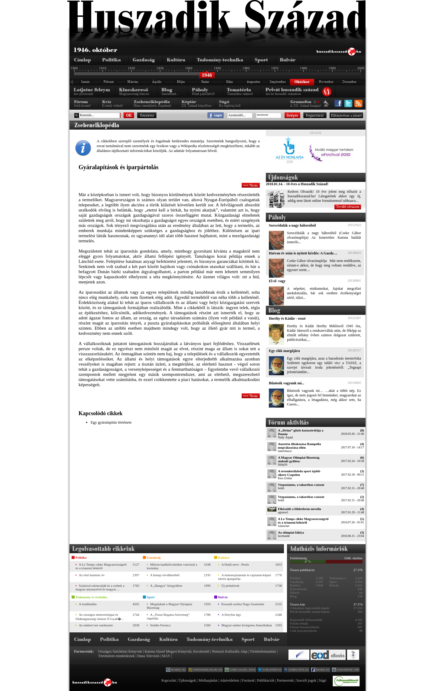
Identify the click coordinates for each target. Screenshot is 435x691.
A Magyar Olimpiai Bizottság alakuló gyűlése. (299, 459)
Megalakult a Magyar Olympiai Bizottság (169, 605)
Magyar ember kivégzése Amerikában (246, 625)
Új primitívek (230, 585)
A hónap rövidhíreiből (164, 575)
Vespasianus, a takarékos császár (301, 484)
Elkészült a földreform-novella (299, 509)
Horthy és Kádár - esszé (287, 318)
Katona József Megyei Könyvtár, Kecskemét (177, 651)
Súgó (322, 680)
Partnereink (285, 680)
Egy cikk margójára (284, 351)
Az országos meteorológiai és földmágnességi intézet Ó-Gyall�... (100, 617)
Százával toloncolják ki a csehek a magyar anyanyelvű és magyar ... (100, 587)
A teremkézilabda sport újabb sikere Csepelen (299, 472)
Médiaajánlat (208, 680)
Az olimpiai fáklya (291, 532)
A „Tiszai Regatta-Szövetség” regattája (168, 616)
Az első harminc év (92, 575)
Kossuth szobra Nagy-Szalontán (242, 604)
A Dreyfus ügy (231, 614)
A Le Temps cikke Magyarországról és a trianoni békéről (303, 520)
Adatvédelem (229, 680)
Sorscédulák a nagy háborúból (292, 225)
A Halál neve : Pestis (235, 564)
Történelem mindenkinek (116, 656)
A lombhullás (88, 604)
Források (248, 680)
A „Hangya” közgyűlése (166, 585)
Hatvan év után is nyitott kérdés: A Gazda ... (303, 253)
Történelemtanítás (263, 651)
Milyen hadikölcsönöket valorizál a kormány (172, 566)
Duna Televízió (148, 656)
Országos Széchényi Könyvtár (120, 651)
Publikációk (265, 680)
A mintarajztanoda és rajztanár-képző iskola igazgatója (244, 576)
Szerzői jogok (306, 680)
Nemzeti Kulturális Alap (229, 651)
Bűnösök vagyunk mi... (286, 383)
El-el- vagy (277, 281)
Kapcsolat (168, 680)
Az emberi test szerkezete (96, 625)
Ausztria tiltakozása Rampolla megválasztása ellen (299, 445)
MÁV (166, 656)
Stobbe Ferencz (160, 625)
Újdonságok (187, 680)
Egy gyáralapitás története (111, 422)
